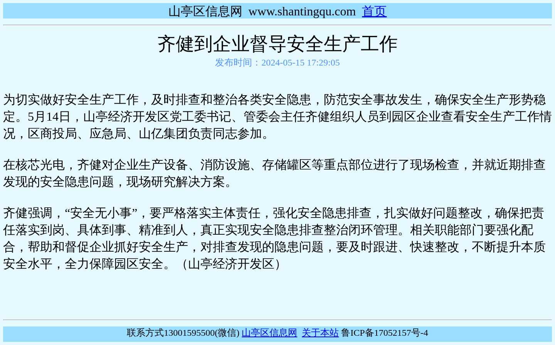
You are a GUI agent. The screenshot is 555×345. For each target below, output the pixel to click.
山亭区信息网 (269, 333)
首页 (374, 11)
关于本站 (320, 333)
